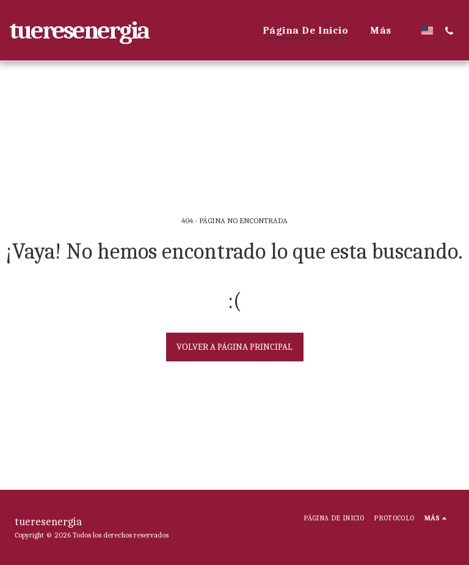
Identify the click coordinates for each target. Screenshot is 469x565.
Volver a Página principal (234, 346)
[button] (449, 30)
